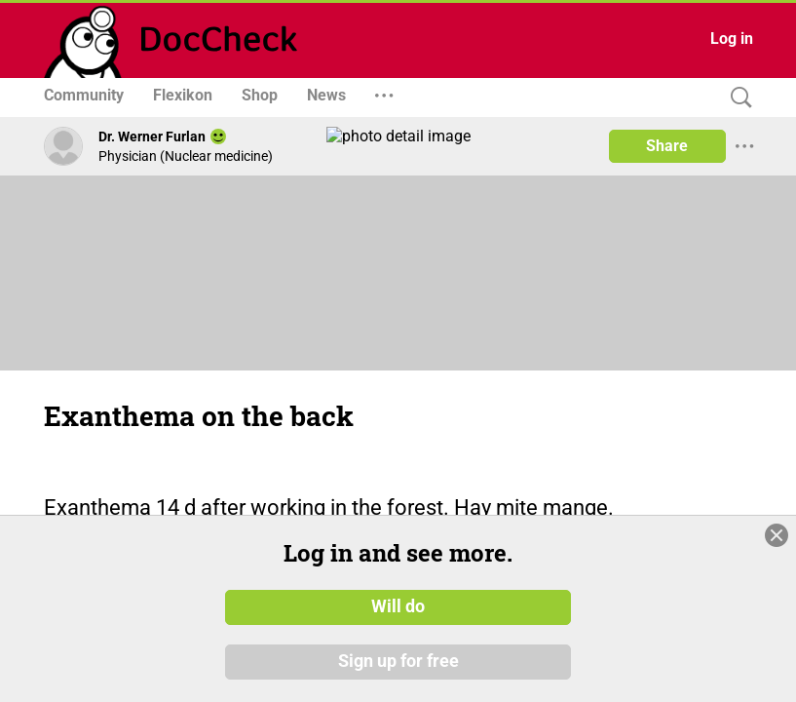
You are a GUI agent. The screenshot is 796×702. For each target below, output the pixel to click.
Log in (731, 38)
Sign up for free (398, 662)
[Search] (736, 98)
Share (667, 145)
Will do (398, 607)
